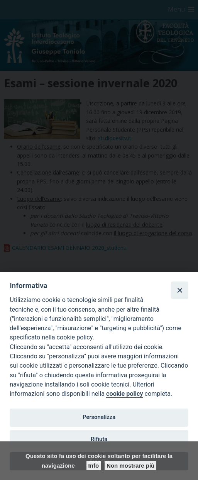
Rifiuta (99, 439)
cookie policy (124, 393)
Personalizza (99, 417)
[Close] (179, 290)
